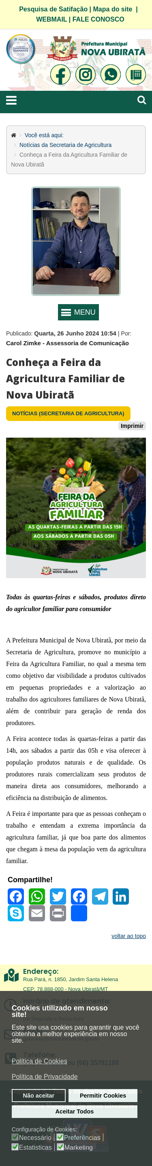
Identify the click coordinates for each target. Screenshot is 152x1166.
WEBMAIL (51, 19)
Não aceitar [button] (39, 1095)
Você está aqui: (44, 135)
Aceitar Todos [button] (74, 1111)
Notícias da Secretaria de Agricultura (65, 145)
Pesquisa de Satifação (53, 9)
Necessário (35, 1138)
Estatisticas (35, 1147)
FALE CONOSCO (98, 19)
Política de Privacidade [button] (45, 1076)
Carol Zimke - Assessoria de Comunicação (67, 343)
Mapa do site (113, 9)
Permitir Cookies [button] (103, 1095)
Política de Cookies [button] (39, 1061)
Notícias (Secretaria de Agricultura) (68, 413)
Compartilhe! (30, 880)
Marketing (78, 1147)
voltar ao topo (128, 936)
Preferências (82, 1138)
